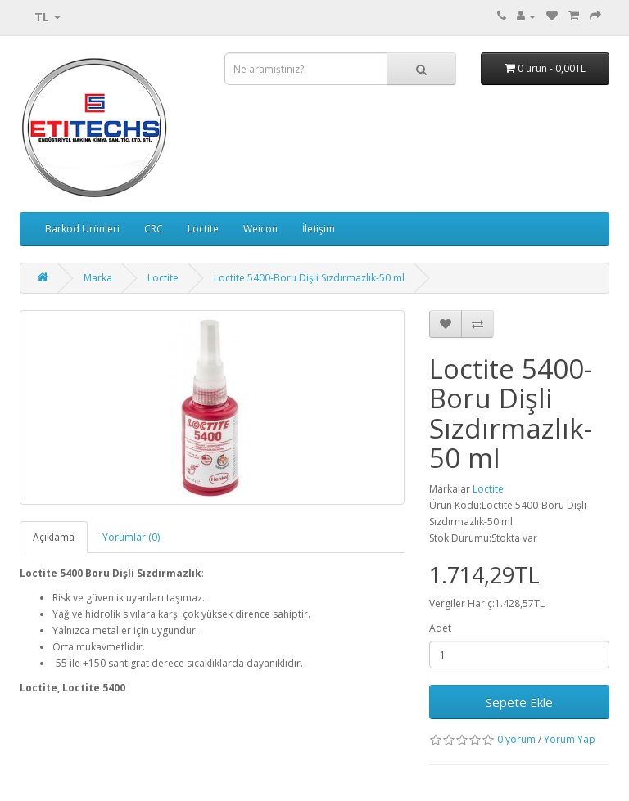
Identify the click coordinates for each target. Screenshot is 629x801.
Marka (98, 278)
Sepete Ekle (519, 702)
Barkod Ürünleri (82, 229)
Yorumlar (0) (131, 537)
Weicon (260, 229)
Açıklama (54, 537)
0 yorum (516, 739)
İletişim (318, 229)
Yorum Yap (569, 739)
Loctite (203, 229)
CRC (153, 229)
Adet (440, 628)
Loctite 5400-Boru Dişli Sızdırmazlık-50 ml (309, 278)
